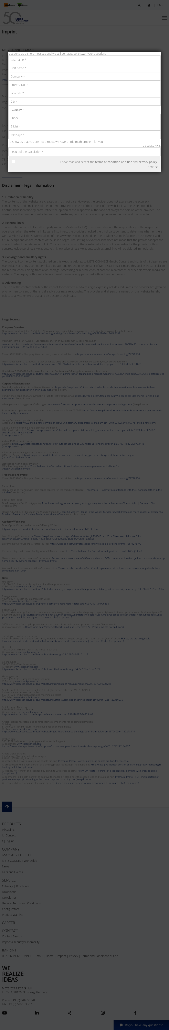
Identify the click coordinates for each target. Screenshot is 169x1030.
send (153, 167)
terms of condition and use (113, 162)
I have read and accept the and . (109, 162)
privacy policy (147, 162)
